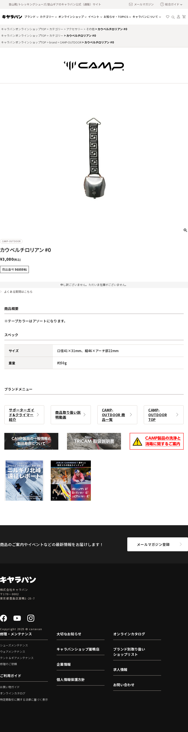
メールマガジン (141, 4)
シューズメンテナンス (14, 645)
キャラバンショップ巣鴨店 (78, 649)
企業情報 (64, 664)
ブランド (30, 17)
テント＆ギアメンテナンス (17, 658)
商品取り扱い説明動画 (68, 415)
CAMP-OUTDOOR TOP (157, 414)
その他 (90, 29)
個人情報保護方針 (71, 679)
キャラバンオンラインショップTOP (23, 29)
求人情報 (120, 669)
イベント (93, 17)
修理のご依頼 (8, 664)
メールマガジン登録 (153, 544)
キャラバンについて (145, 17)
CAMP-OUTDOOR (70, 42)
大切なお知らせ (69, 633)
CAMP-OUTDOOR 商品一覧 (113, 414)
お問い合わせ (123, 684)
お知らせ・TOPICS (116, 17)
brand (53, 42)
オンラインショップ (71, 17)
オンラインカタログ (12, 693)
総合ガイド (169, 4)
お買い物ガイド (10, 687)
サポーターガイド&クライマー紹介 (21, 414)
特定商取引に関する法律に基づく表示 (24, 699)
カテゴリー (47, 17)
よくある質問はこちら (18, 292)
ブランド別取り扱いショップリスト (129, 651)
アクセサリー (74, 29)
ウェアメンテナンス (12, 651)
